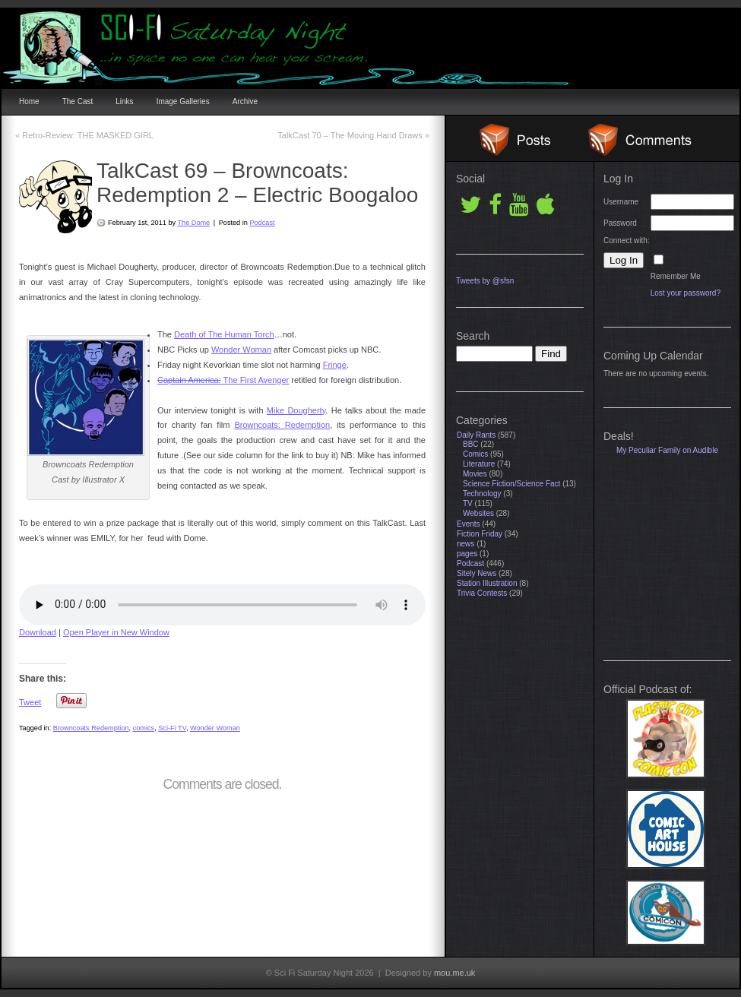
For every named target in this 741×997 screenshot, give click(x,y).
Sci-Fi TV (172, 728)
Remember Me (676, 276)
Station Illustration (487, 583)
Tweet (30, 702)
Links (124, 101)
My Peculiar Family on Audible (667, 450)
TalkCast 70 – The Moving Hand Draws (353, 135)
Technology (482, 493)
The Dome (193, 222)
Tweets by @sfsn (485, 281)
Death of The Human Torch (224, 334)
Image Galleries (183, 101)
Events (468, 524)
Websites (478, 513)
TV (468, 503)
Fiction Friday (479, 534)
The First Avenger (223, 380)
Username (620, 202)
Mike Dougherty (296, 410)
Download (37, 632)
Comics (475, 454)
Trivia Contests (482, 593)
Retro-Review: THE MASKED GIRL (84, 135)
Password (620, 223)
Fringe (335, 364)
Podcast (261, 222)
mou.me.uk (454, 972)
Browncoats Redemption (91, 728)
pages (467, 553)
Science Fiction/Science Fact (511, 484)
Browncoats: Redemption (282, 424)
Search (472, 336)
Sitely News (476, 573)
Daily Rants (476, 435)
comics (144, 728)
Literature (479, 464)
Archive (245, 101)
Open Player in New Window (116, 632)
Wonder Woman (241, 349)
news (465, 544)
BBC (471, 444)
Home (29, 101)
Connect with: (626, 240)
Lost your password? (685, 293)
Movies (475, 474)
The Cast (77, 101)
